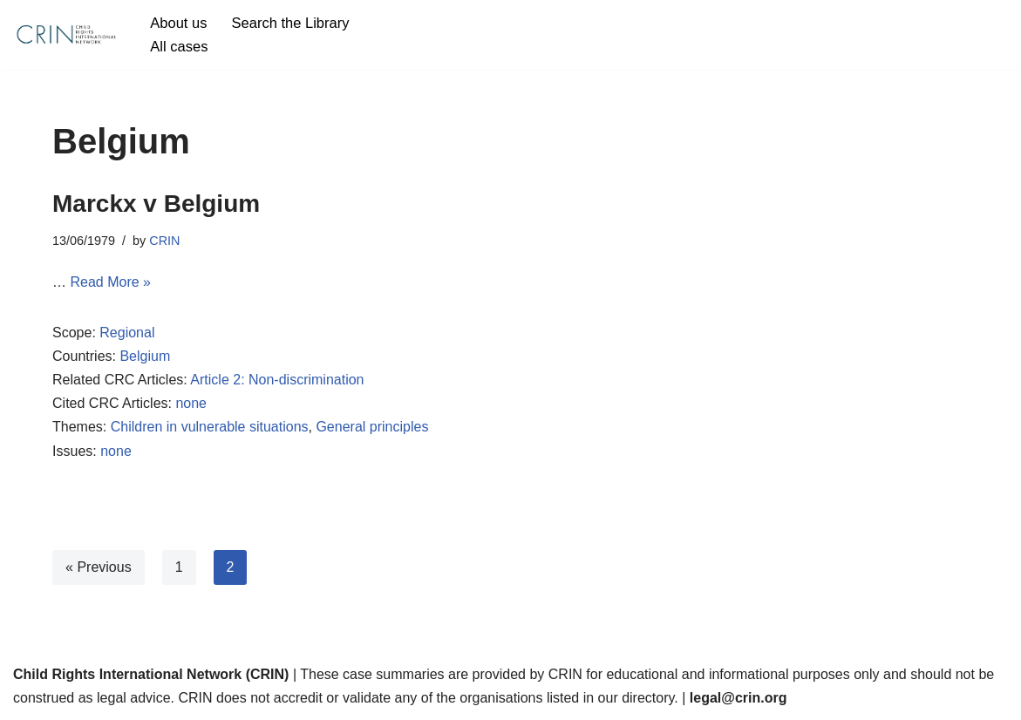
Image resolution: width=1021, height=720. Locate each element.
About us (178, 23)
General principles (372, 426)
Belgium (144, 356)
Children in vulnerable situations (210, 426)
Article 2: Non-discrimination (277, 379)
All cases (179, 46)
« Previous (98, 567)
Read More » (111, 282)
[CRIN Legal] (65, 35)
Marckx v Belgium (156, 203)
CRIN (164, 241)
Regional (126, 332)
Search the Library (291, 23)
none (191, 403)
